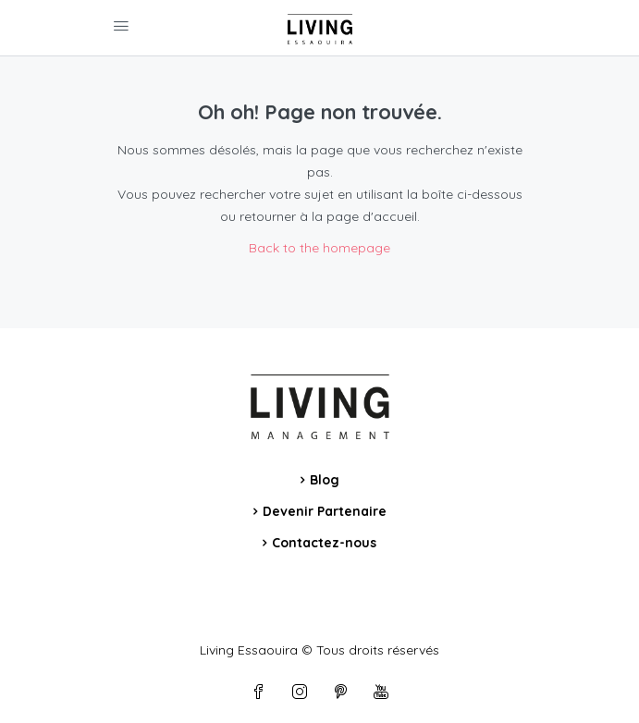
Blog (324, 480)
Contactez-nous (324, 542)
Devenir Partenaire (325, 511)
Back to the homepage (319, 247)
